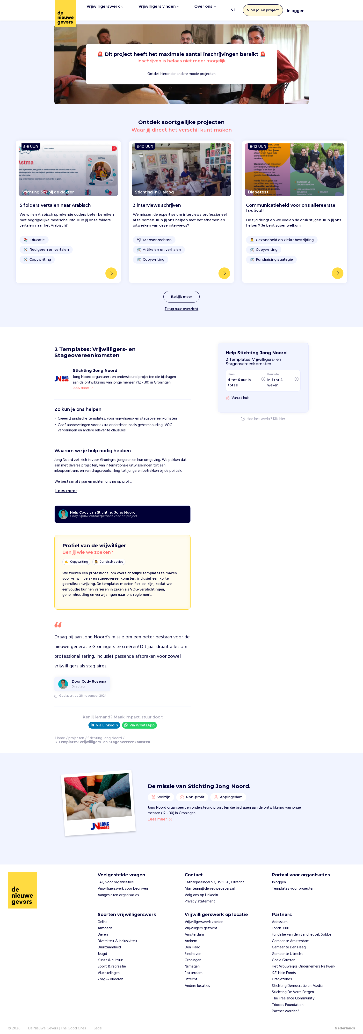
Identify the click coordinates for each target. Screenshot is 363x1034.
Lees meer (160, 814)
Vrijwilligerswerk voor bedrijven (123, 884)
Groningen (193, 955)
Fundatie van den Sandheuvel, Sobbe (301, 930)
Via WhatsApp (139, 720)
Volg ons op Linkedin (201, 890)
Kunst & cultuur (110, 955)
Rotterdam (194, 968)
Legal (98, 1023)
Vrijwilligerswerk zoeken (204, 917)
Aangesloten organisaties (118, 890)
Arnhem (191, 936)
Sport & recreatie (112, 962)
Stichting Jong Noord (104, 733)
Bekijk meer (181, 291)
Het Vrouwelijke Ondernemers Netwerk (303, 962)
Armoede (105, 923)
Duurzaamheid (109, 943)
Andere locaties (197, 981)
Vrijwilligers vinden (158, 7)
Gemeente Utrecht (287, 949)
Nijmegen (192, 962)
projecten (76, 733)
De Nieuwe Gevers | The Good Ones (57, 1023)
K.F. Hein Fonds (284, 968)
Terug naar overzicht (181, 304)
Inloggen (296, 8)
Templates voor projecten (293, 884)
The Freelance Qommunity (293, 994)
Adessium (280, 917)
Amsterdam (194, 930)
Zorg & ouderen (110, 974)
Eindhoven (193, 949)
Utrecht (191, 974)
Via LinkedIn (104, 720)
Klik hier (279, 414)
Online (103, 917)
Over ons (205, 7)
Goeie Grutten (283, 955)
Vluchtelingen (109, 968)
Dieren (103, 930)
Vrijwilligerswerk (105, 7)
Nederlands (345, 1023)
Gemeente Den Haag (289, 943)
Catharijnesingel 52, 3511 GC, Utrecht (214, 877)
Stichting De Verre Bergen (293, 987)
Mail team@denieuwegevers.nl (210, 884)
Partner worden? (285, 1006)
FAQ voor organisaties (116, 877)
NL (233, 7)
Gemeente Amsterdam (290, 936)
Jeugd (102, 949)
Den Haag (192, 943)
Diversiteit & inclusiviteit (117, 936)
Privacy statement (200, 897)
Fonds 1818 (280, 923)
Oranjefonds (282, 974)
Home (60, 733)
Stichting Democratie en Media (297, 981)
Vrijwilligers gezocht (201, 923)
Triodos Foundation (288, 1000)
